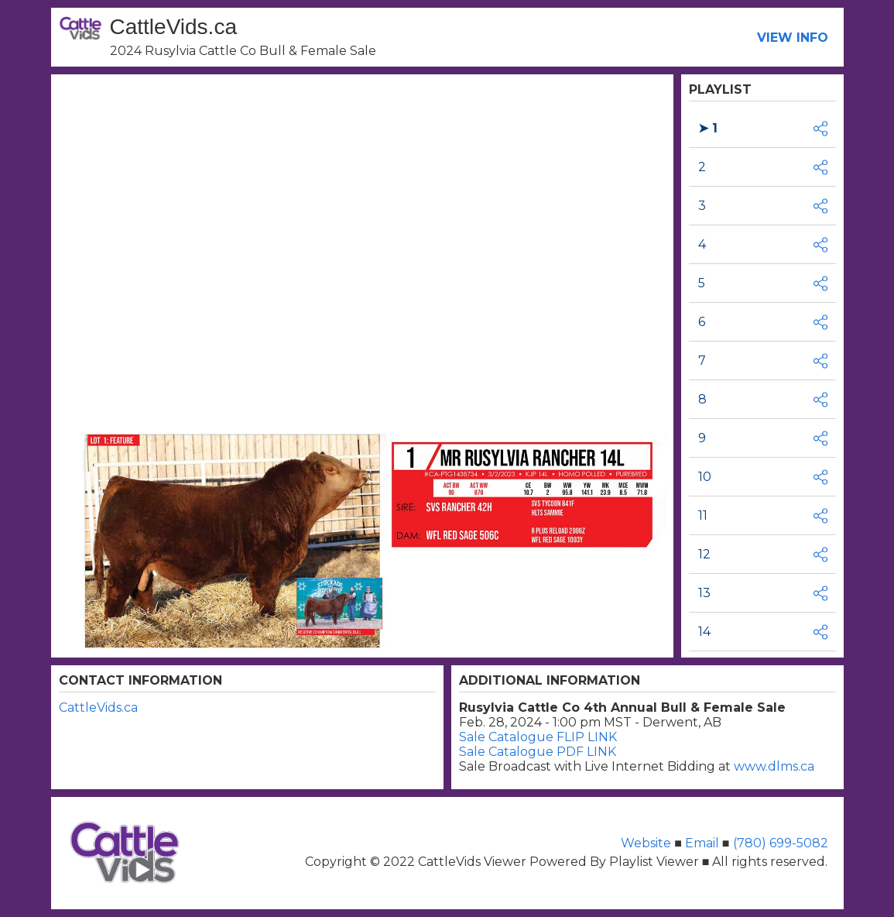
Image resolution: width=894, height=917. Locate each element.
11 (702, 515)
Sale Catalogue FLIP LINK (538, 737)
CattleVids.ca (98, 707)
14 (704, 631)
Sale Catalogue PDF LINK (537, 751)
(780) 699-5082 (779, 843)
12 (704, 554)
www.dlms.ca (774, 766)
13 (704, 593)
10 (704, 476)
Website (647, 843)
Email (702, 843)
